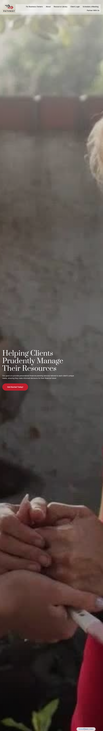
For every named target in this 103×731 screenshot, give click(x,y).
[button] (34, 4)
